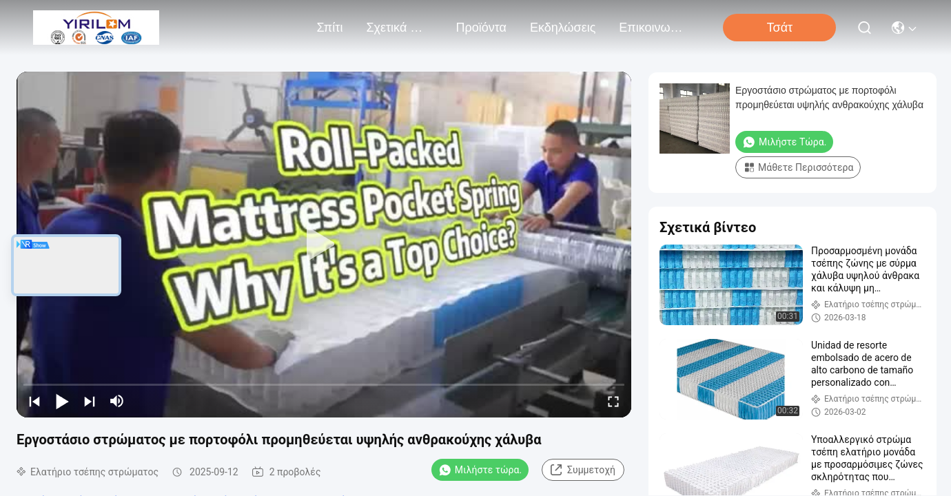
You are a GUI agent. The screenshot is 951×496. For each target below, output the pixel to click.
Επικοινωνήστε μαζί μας (652, 27)
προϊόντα (481, 27)
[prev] (34, 401)
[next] (89, 401)
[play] (324, 244)
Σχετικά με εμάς (399, 27)
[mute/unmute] (117, 401)
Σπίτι (330, 27)
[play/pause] (62, 401)
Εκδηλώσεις (562, 27)
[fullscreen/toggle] (613, 401)
